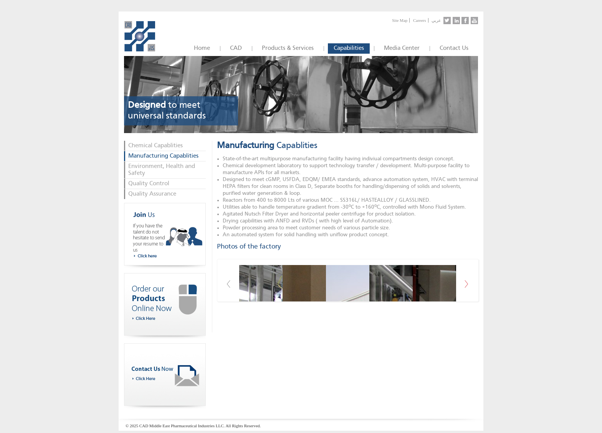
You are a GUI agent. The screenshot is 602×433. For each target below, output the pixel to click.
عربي (436, 20)
